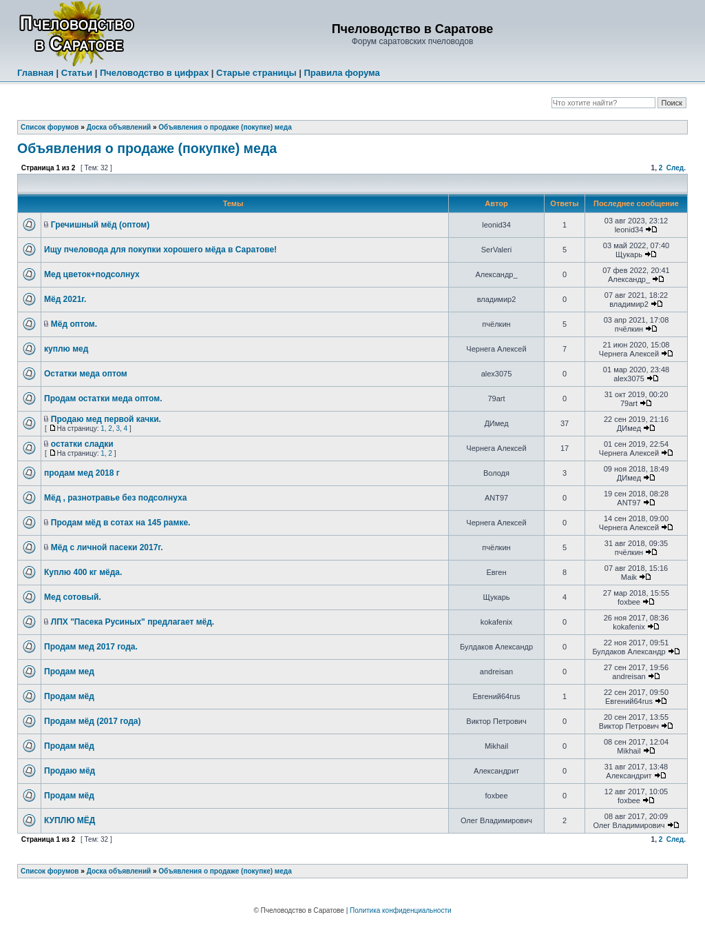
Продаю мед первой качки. (106, 419)
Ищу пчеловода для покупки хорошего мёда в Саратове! (160, 249)
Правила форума (341, 73)
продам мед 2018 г (82, 473)
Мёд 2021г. (65, 299)
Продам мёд (69, 696)
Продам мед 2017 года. (91, 647)
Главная (35, 73)
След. (676, 168)
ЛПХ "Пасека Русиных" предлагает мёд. (132, 622)
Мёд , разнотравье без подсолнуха (115, 498)
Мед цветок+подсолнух (92, 274)
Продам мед (69, 671)
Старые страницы (256, 73)
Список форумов (50, 127)
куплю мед (66, 349)
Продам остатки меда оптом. (103, 398)
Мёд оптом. (74, 324)
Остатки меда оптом (85, 374)
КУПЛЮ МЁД (69, 820)
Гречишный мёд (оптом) (100, 225)
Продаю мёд (69, 771)
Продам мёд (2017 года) (92, 721)
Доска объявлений (119, 127)
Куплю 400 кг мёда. (83, 572)
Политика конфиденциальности (401, 910)
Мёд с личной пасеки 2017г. (107, 547)
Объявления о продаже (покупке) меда (224, 127)
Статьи (76, 73)
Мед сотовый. (72, 597)
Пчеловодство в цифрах (154, 73)
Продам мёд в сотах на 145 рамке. (121, 522)
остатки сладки (82, 444)
